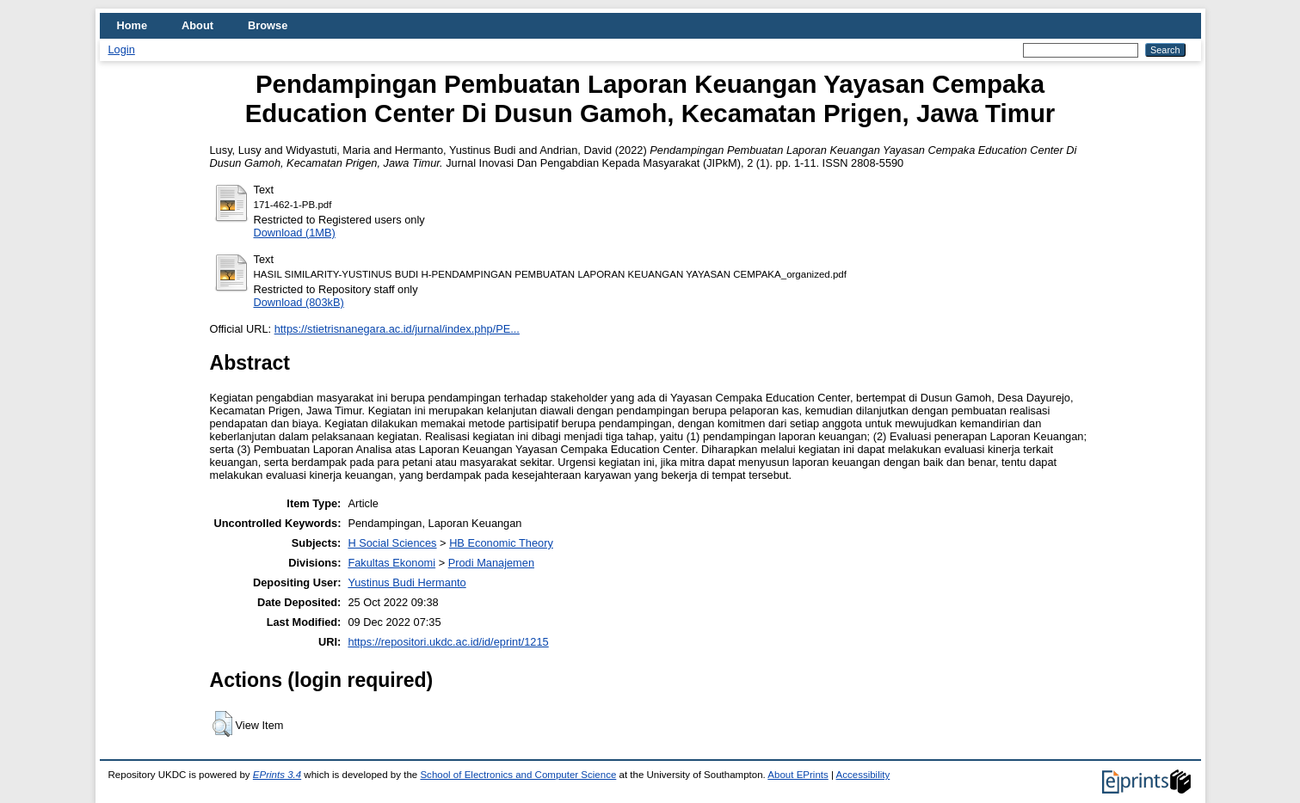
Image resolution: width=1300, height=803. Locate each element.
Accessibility (863, 774)
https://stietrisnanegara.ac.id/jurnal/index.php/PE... (397, 328)
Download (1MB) (295, 232)
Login (121, 49)
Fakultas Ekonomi (391, 562)
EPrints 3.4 (277, 774)
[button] (222, 724)
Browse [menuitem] (267, 25)
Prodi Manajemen (491, 562)
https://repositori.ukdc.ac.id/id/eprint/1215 (448, 641)
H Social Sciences (392, 542)
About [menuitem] (197, 25)
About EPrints (797, 774)
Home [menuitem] (132, 25)
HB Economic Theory (501, 542)
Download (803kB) (299, 302)
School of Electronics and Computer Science (518, 774)
